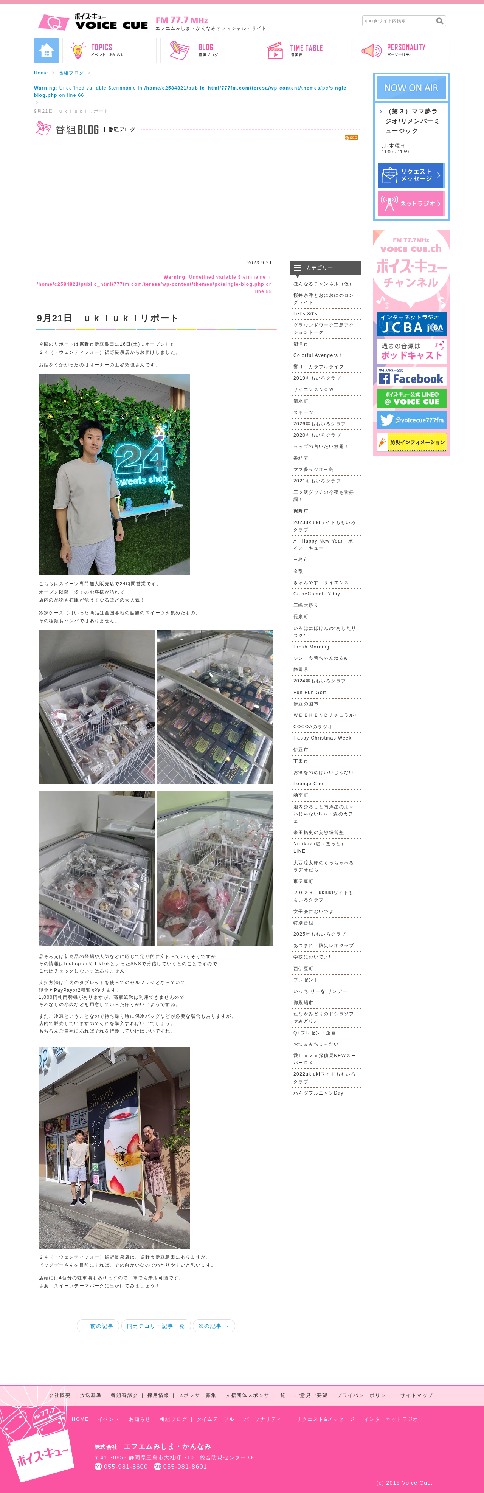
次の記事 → (214, 1326)
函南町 (301, 795)
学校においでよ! (312, 957)
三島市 (301, 559)
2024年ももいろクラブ (319, 681)
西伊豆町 (303, 968)
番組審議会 (124, 1395)
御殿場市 (303, 1002)
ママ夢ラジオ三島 (313, 469)
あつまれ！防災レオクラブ (323, 945)
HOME (80, 1419)
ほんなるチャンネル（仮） (323, 284)
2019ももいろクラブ (317, 378)
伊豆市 (301, 749)
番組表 (301, 458)
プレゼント (306, 980)
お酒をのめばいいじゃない (323, 772)
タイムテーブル (216, 1419)
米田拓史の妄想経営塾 (318, 832)
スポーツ (303, 412)
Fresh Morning (311, 647)
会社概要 (60, 1395)
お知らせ (140, 1419)
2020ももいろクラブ (317, 435)
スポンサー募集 (197, 1395)
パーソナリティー (265, 1419)
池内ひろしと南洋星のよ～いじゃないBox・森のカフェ (323, 814)
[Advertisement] (197, 201)
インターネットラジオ (391, 1419)
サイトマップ (416, 1395)
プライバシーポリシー (364, 1395)
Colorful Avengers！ (318, 355)
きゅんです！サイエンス (321, 582)
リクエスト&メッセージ (325, 1419)
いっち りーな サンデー (320, 991)
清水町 (301, 401)
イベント (109, 1419)
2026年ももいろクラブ (319, 423)
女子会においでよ (313, 911)
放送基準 (91, 1395)
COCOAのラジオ (313, 726)
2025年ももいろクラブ (319, 934)
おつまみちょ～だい (316, 1044)
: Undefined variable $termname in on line (154, 284)
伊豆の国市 (306, 704)
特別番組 (303, 923)
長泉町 (301, 616)
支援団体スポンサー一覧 (255, 1395)
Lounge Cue (308, 783)
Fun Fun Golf (309, 692)
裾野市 (301, 510)
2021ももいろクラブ (317, 481)
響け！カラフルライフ (318, 366)
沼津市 (301, 344)
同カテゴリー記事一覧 (156, 1326)
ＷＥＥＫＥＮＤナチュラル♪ (325, 715)
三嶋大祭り (306, 605)
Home (41, 73)
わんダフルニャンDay (318, 1093)
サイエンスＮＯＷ (313, 389)
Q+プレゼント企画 (314, 1033)
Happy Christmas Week (322, 738)
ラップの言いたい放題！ (321, 446)
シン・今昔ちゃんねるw (320, 658)
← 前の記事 (97, 1326)
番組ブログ (71, 73)
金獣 (298, 571)
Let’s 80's (305, 313)
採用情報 (158, 1395)
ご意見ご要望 (311, 1395)
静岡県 (301, 669)
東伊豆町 (303, 881)
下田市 (301, 761)
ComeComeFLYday (316, 594)
